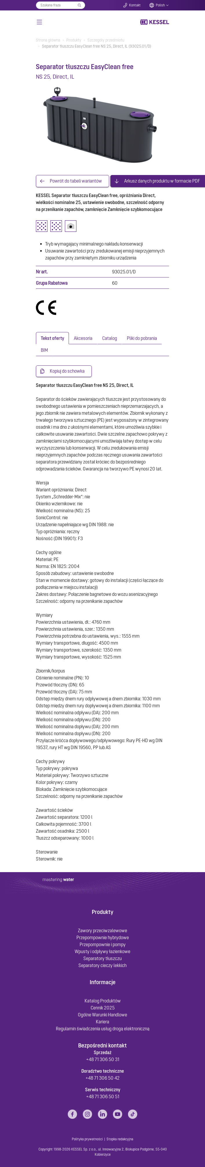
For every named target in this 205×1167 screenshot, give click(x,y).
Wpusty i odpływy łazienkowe (102, 951)
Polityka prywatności (87, 1139)
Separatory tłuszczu (102, 958)
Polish (160, 5)
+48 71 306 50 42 (102, 1078)
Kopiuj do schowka (67, 371)
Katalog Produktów (103, 1000)
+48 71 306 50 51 (102, 1096)
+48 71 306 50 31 (102, 1059)
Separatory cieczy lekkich (102, 965)
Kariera (102, 1021)
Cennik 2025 (103, 1007)
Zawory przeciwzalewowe (102, 930)
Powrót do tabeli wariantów (76, 181)
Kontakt (135, 5)
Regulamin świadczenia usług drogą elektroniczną (102, 1028)
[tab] (52, 338)
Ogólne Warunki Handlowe (102, 1014)
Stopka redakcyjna (120, 1139)
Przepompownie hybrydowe (102, 937)
